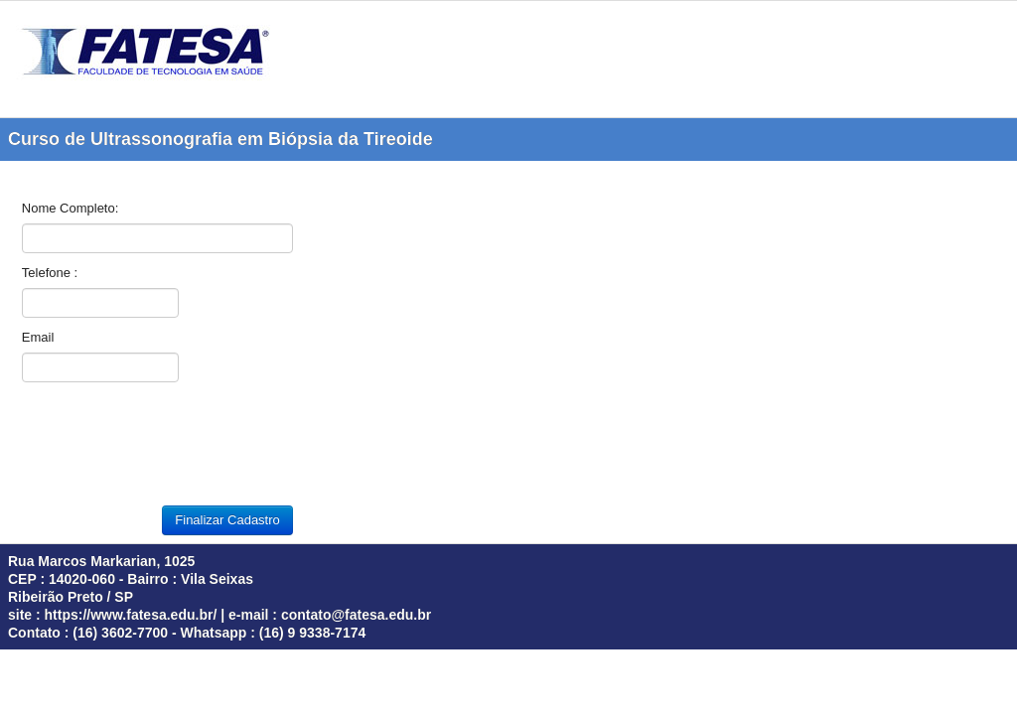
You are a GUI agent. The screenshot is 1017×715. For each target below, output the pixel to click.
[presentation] (173, 449)
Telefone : (49, 272)
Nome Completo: (70, 208)
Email (38, 337)
